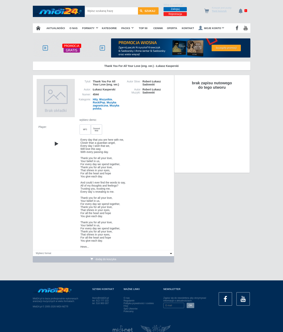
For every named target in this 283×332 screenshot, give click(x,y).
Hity (95, 99)
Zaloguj (175, 9)
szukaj (147, 10)
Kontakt (188, 28)
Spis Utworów (130, 308)
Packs (127, 28)
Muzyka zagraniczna (104, 104)
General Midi (96, 129)
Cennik (158, 28)
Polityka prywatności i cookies (138, 303)
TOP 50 (143, 28)
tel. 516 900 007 (100, 303)
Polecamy (128, 311)
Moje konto (211, 28)
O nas (73, 28)
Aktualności (55, 28)
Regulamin (128, 300)
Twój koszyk (219, 11)
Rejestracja (175, 13)
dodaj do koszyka (103, 259)
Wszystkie (105, 99)
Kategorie (109, 28)
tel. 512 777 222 (100, 300)
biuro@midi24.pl (100, 298)
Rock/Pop (99, 102)
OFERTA (172, 28)
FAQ (125, 306)
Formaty (90, 28)
